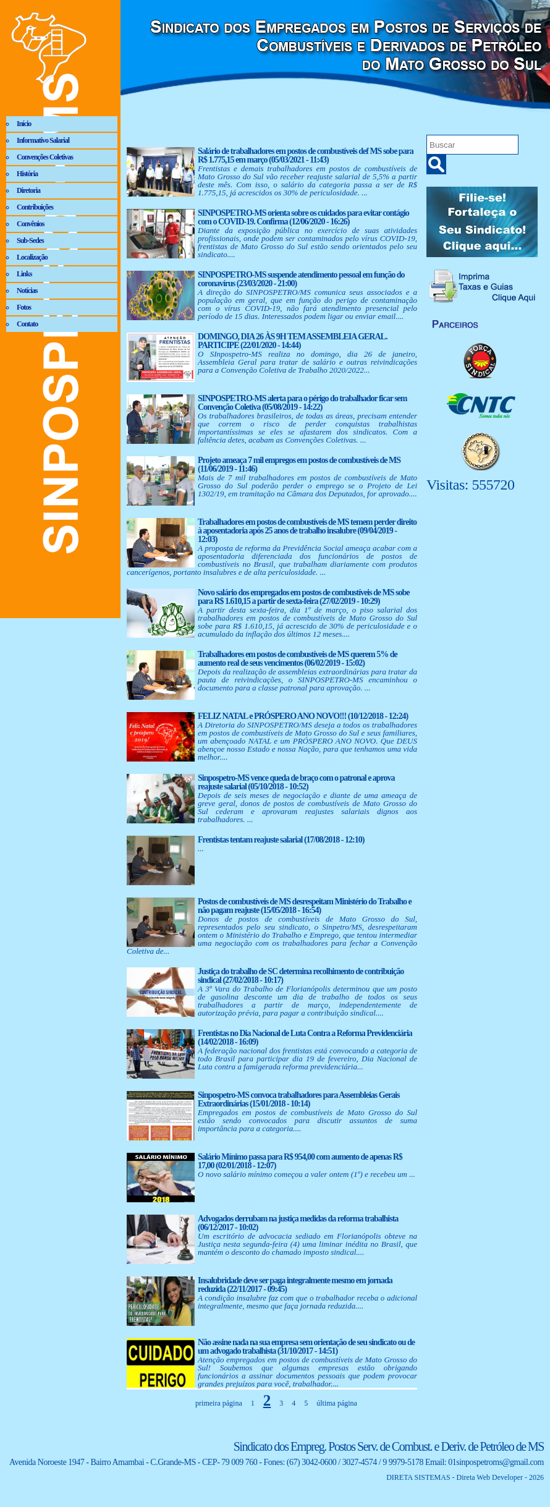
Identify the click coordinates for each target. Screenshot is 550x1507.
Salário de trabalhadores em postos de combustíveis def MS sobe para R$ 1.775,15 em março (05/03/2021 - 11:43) (305, 155)
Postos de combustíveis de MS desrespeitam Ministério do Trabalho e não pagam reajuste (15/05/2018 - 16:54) (305, 906)
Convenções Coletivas (45, 157)
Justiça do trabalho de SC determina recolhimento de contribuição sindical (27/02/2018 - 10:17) (301, 976)
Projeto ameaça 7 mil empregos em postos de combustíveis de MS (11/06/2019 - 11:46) (299, 464)
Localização (32, 257)
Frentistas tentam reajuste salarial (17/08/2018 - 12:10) (281, 839)
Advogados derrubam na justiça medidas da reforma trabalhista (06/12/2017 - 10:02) (298, 1223)
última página (336, 1403)
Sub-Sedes (30, 240)
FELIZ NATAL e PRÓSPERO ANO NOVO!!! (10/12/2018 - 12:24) (303, 716)
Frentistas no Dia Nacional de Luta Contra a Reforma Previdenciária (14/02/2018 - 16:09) (305, 1037)
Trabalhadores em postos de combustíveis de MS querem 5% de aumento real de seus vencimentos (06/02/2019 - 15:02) (297, 659)
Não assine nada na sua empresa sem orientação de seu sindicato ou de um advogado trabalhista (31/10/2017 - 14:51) (306, 1347)
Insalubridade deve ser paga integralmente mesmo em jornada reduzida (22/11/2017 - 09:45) (295, 1285)
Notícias (27, 290)
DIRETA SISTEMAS (418, 1477)
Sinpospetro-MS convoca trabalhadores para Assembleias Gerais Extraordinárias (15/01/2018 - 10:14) (298, 1099)
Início (24, 123)
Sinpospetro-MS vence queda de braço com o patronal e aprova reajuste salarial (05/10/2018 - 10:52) (296, 782)
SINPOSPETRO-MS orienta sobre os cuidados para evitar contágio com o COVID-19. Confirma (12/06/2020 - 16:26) (303, 217)
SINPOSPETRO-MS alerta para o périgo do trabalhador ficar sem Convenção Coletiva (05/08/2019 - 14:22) (302, 403)
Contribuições (35, 207)
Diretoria (28, 190)
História (27, 173)
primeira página (218, 1403)
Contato (27, 324)
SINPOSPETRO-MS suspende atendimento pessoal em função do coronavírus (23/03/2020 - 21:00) (301, 279)
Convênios (30, 223)
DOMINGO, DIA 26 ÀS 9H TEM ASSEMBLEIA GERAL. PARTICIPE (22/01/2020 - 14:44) (292, 341)
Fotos (24, 307)
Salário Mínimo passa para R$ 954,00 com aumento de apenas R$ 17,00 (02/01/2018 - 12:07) (300, 1161)
